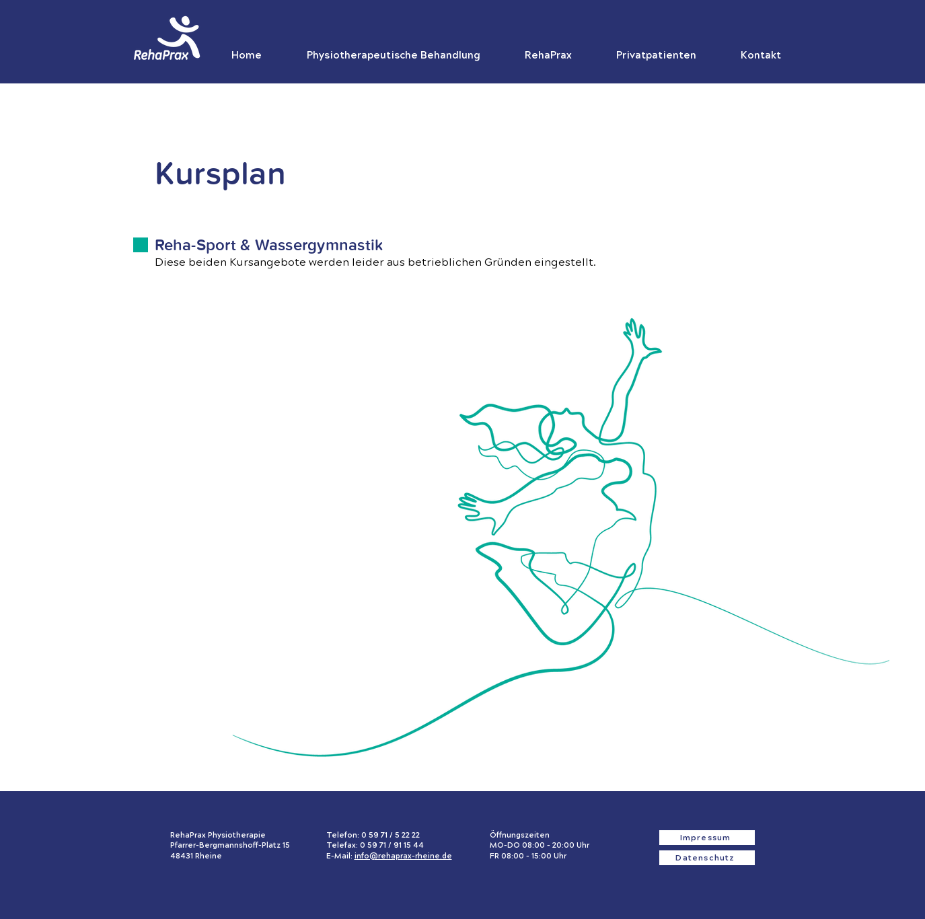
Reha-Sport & (205, 245)
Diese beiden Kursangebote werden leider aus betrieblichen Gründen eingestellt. (375, 262)
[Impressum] (707, 837)
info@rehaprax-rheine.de (403, 856)
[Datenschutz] (707, 857)
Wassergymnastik (319, 245)
